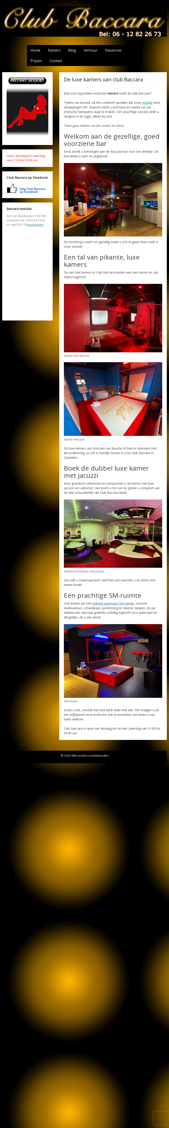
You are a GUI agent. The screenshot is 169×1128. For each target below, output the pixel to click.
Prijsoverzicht (34, 225)
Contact (56, 60)
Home (35, 50)
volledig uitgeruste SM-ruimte (113, 603)
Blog (72, 50)
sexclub (147, 102)
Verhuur (90, 50)
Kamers (54, 50)
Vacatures (113, 50)
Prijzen (36, 60)
